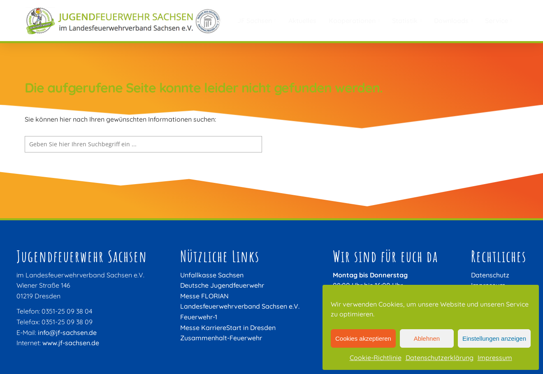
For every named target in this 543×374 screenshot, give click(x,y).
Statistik (407, 20)
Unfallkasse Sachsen (212, 275)
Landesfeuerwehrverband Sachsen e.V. (239, 306)
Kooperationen (354, 20)
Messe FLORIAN (204, 296)
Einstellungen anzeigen (494, 338)
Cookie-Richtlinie (375, 357)
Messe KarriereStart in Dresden (228, 327)
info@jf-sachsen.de (67, 332)
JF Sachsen (256, 20)
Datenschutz (490, 275)
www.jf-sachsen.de (70, 343)
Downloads (453, 20)
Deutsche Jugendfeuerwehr (222, 285)
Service (498, 20)
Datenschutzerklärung (439, 357)
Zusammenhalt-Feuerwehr (221, 338)
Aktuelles (302, 20)
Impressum (495, 357)
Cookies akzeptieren (363, 338)
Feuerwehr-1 (198, 317)
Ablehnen (427, 338)
